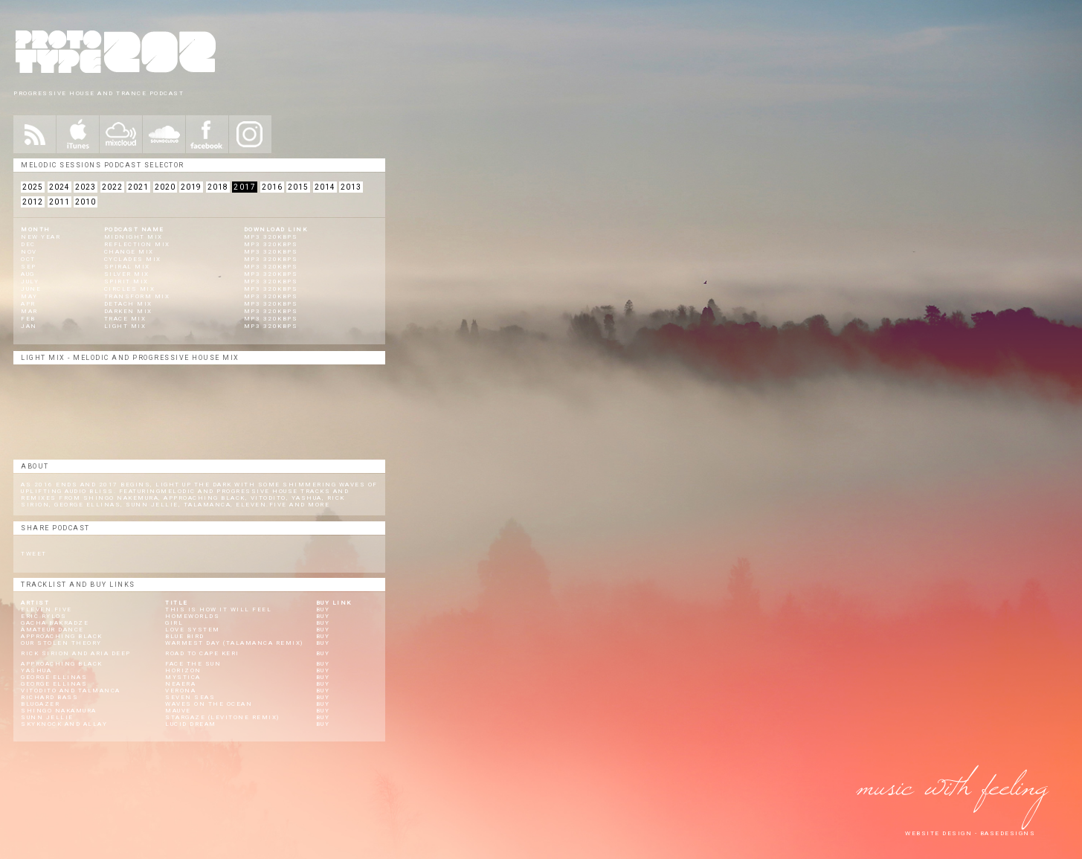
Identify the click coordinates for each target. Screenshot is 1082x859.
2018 (217, 187)
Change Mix (129, 251)
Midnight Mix (133, 237)
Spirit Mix (126, 281)
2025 (32, 187)
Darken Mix (128, 311)
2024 (59, 187)
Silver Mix (126, 274)
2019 (191, 187)
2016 (272, 187)
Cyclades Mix (132, 259)
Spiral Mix (127, 266)
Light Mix (125, 326)
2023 (85, 187)
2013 (351, 187)
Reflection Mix (137, 244)
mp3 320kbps (271, 237)
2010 (85, 202)
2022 (112, 187)
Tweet (34, 553)
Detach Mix (128, 303)
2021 (138, 187)
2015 (298, 187)
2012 (32, 202)
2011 (59, 202)
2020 (165, 187)
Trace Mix (125, 318)
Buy (323, 609)
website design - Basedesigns (970, 833)
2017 (245, 187)
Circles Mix (129, 289)
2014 (325, 187)
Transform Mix (137, 296)
